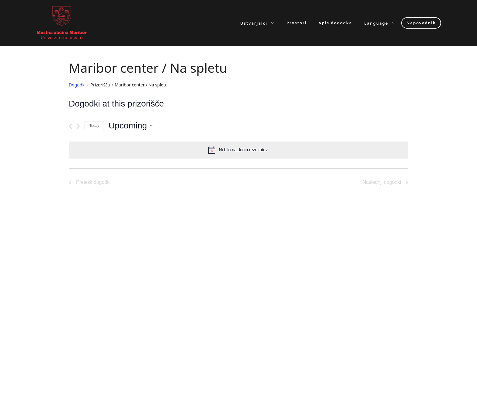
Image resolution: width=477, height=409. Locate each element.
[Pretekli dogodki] (70, 126)
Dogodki (77, 85)
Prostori (297, 23)
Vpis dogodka (335, 23)
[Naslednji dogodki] (78, 126)
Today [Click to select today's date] (94, 126)
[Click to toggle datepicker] (131, 126)
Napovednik (421, 23)
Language (383, 23)
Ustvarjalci (260, 23)
